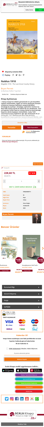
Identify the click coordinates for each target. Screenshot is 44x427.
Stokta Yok (22, 424)
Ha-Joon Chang (27, 267)
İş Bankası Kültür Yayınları (11, 91)
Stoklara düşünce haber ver (18, 94)
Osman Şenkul (4, 267)
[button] (43, 248)
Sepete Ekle (5, 270)
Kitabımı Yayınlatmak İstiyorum (29, 375)
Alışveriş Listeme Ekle (12, 72)
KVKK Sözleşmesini (15, 349)
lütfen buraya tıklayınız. (10, 142)
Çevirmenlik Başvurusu (29, 379)
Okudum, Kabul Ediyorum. (22, 349)
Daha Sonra (29, 10)
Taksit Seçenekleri (32, 127)
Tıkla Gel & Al (29, 387)
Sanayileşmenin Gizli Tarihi (30, 265)
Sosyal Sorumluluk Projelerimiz (29, 383)
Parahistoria (3, 265)
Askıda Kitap (29, 391)
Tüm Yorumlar (37, 164)
